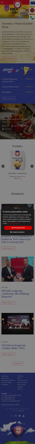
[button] (17, 232)
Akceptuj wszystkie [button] (18, 228)
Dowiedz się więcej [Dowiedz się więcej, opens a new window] (13, 223)
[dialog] (17, 222)
